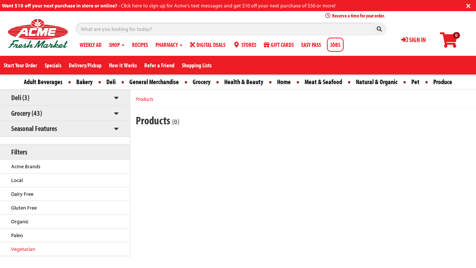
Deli (111, 81)
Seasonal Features (34, 128)
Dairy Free (22, 194)
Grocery (201, 81)
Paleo (17, 235)
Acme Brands (26, 166)
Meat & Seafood (323, 81)
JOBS (335, 44)
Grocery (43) (26, 113)
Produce (442, 81)
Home (284, 81)
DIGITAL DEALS (207, 44)
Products (144, 99)
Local (17, 180)
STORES (244, 44)
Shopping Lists (197, 65)
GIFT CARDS (279, 44)
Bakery (84, 81)
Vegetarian (23, 249)
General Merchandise (154, 81)
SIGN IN (413, 39)
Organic (20, 221)
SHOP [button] (117, 44)
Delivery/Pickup (85, 65)
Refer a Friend (159, 65)
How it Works (123, 65)
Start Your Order (20, 65)
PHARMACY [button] (169, 44)
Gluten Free (24, 207)
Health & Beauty (243, 81)
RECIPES (140, 44)
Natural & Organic (377, 81)
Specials (53, 65)
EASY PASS (311, 44)
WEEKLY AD (91, 44)
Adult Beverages (43, 81)
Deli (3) (20, 97)
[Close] (468, 5)
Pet (415, 81)
